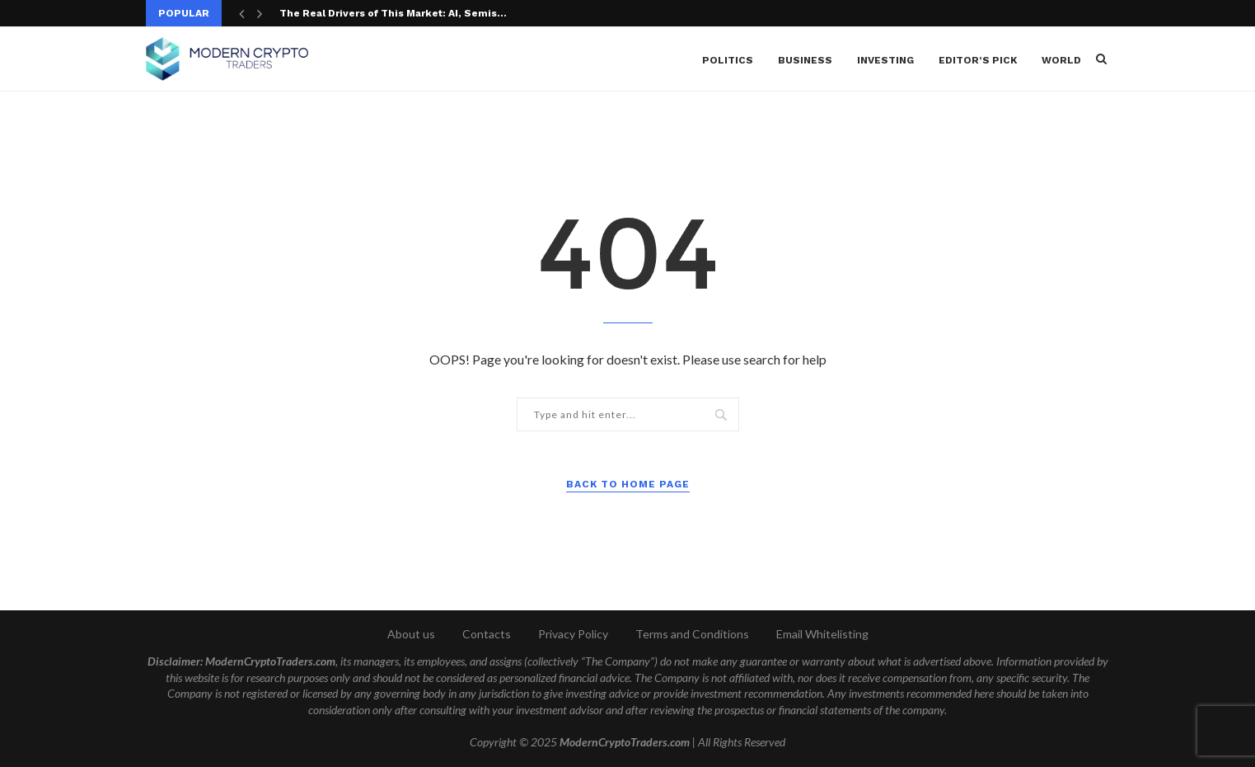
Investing (885, 60)
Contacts (486, 634)
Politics (727, 60)
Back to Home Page (628, 484)
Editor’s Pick (978, 60)
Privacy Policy (573, 634)
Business (805, 60)
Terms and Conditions (692, 634)
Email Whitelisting (822, 634)
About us (411, 634)
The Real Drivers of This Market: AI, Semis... (393, 13)
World (1061, 60)
